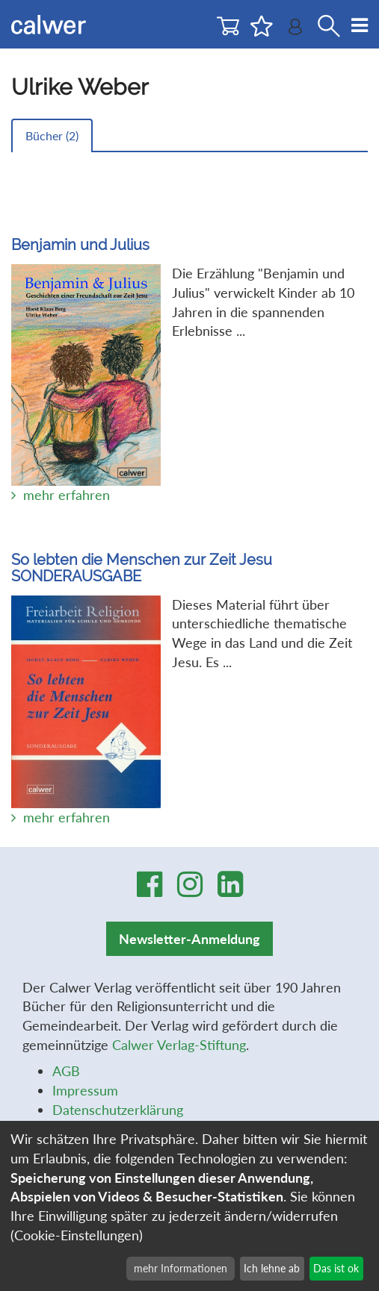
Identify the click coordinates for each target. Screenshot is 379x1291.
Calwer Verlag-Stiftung (179, 1045)
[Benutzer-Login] (295, 30)
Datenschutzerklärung (117, 1109)
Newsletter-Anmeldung (189, 939)
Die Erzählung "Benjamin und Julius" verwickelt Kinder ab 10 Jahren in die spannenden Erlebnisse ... (189, 343)
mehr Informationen (180, 1268)
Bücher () (51, 135)
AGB (66, 1071)
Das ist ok (336, 1268)
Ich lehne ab (272, 1268)
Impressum (85, 1090)
